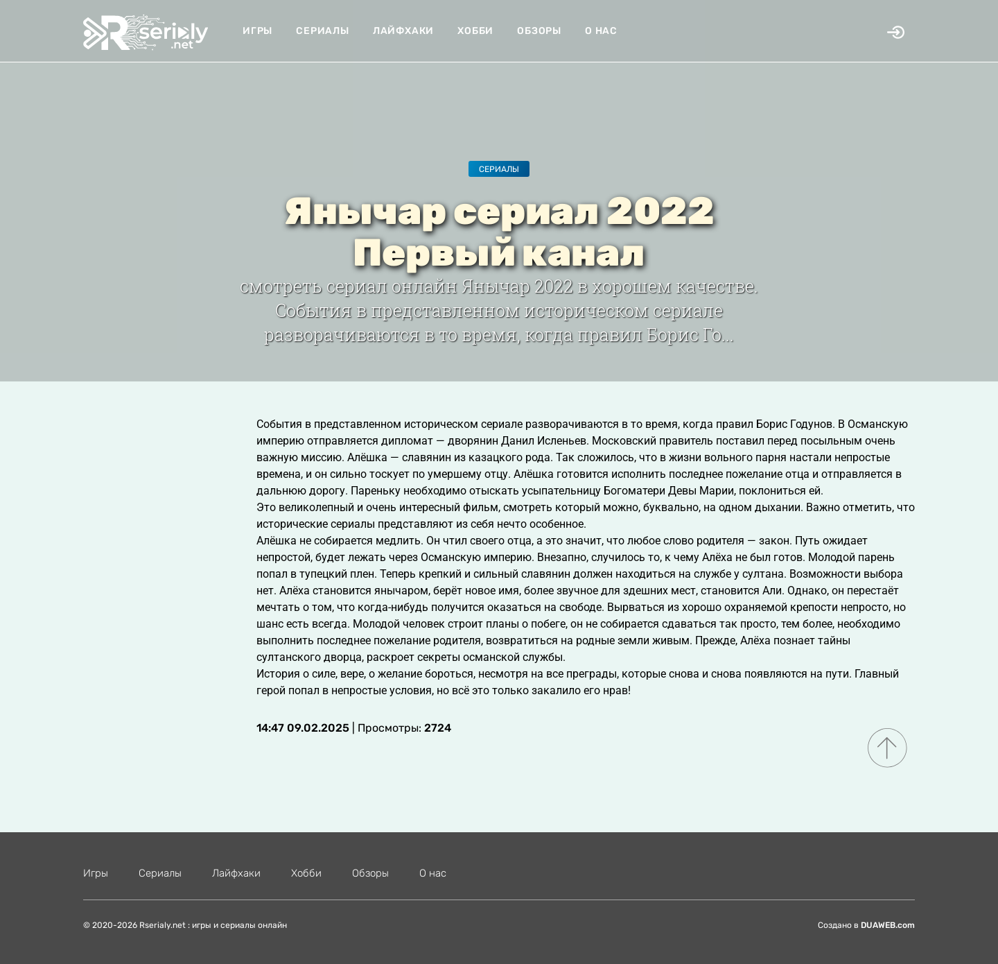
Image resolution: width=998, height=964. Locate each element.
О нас (601, 31)
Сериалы (322, 31)
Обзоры (539, 31)
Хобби (475, 31)
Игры (257, 31)
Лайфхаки (403, 31)
